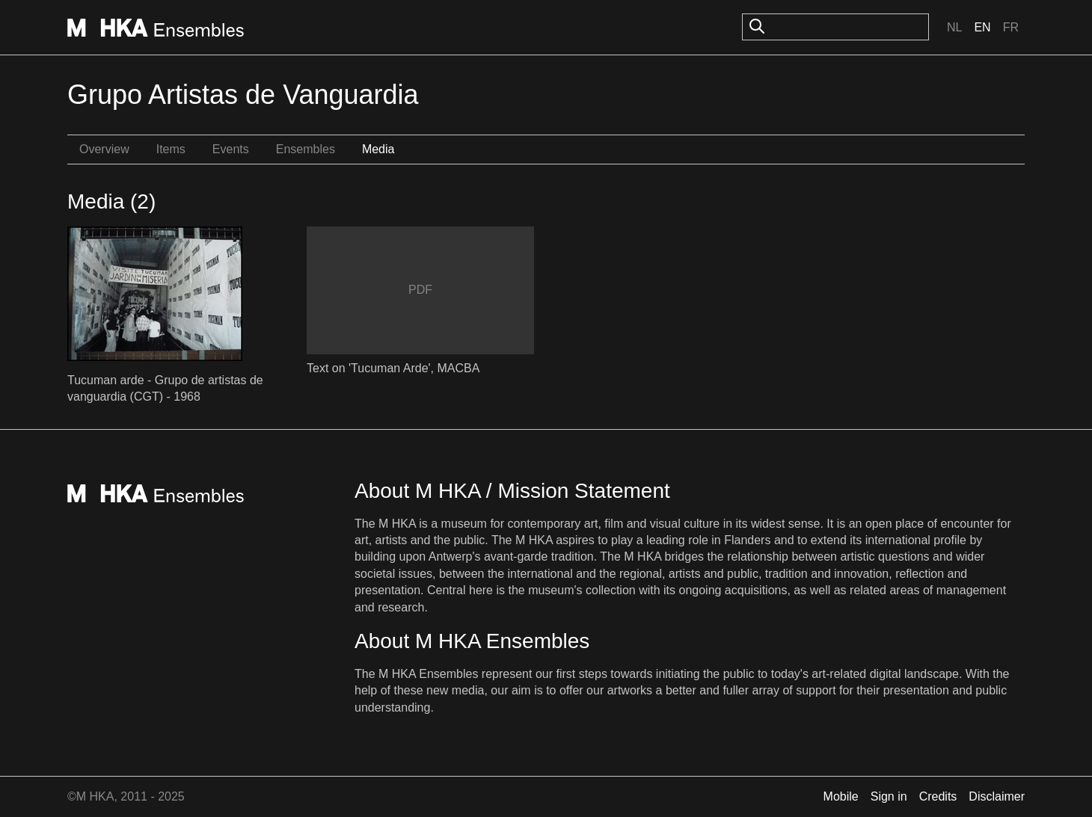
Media (378, 149)
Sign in (889, 796)
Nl (954, 27)
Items (170, 149)
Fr (1011, 27)
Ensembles (305, 149)
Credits (938, 796)
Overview (104, 149)
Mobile (841, 796)
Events (230, 149)
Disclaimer (997, 796)
